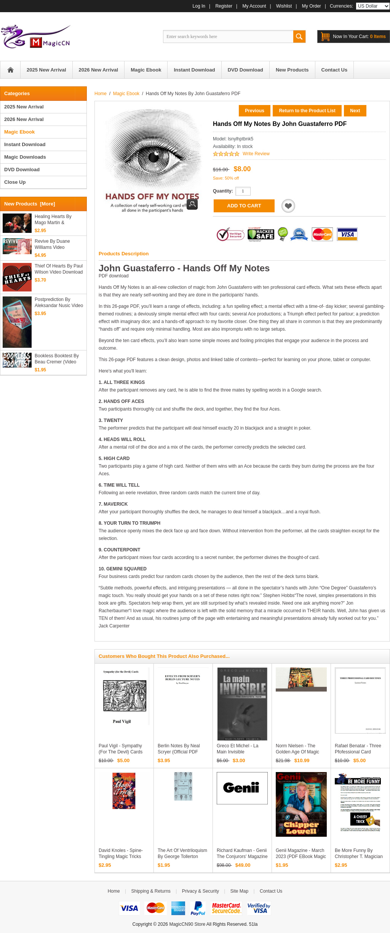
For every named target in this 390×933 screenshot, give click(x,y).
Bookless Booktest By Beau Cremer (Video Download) (57, 359)
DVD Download (22, 169)
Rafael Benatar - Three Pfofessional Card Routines (358, 752)
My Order (311, 6)
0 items (359, 36)
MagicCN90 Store (187, 924)
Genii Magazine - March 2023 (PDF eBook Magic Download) (301, 856)
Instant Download (24, 144)
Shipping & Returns (150, 891)
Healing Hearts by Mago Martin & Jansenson (53, 220)
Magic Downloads (25, 157)
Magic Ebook (126, 93)
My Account (254, 6)
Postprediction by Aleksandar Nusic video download (59, 303)
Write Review (256, 153)
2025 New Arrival (24, 107)
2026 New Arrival (24, 119)
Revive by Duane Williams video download (52, 244)
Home (10, 69)
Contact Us (271, 891)
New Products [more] (29, 204)
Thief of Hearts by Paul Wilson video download (59, 269)
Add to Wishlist (288, 206)
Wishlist (284, 6)
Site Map (239, 891)
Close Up (15, 182)
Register (223, 6)
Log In (199, 6)
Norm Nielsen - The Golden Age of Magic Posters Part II (297, 752)
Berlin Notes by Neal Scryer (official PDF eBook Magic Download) (183, 752)
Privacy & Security (200, 891)
